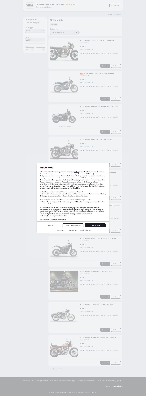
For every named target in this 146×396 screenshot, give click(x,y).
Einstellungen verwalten (73, 225)
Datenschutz (73, 230)
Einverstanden (95, 225)
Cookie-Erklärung (85, 230)
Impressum (60, 230)
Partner (76, 172)
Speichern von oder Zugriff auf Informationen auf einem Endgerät (62, 192)
